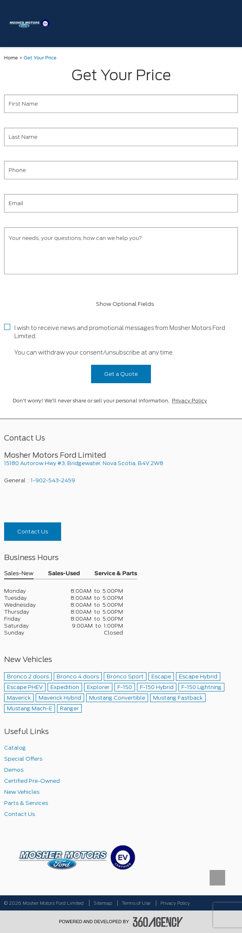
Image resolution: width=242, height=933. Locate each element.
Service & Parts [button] (115, 573)
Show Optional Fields (121, 304)
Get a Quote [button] (121, 374)
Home (11, 58)
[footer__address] (121, 463)
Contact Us (32, 532)
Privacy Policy (189, 400)
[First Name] (121, 104)
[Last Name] (121, 137)
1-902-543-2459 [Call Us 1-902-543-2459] (53, 480)
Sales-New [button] (19, 573)
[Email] (121, 203)
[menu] (227, 23)
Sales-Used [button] (64, 573)
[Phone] (121, 170)
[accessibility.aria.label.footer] (158, 922)
